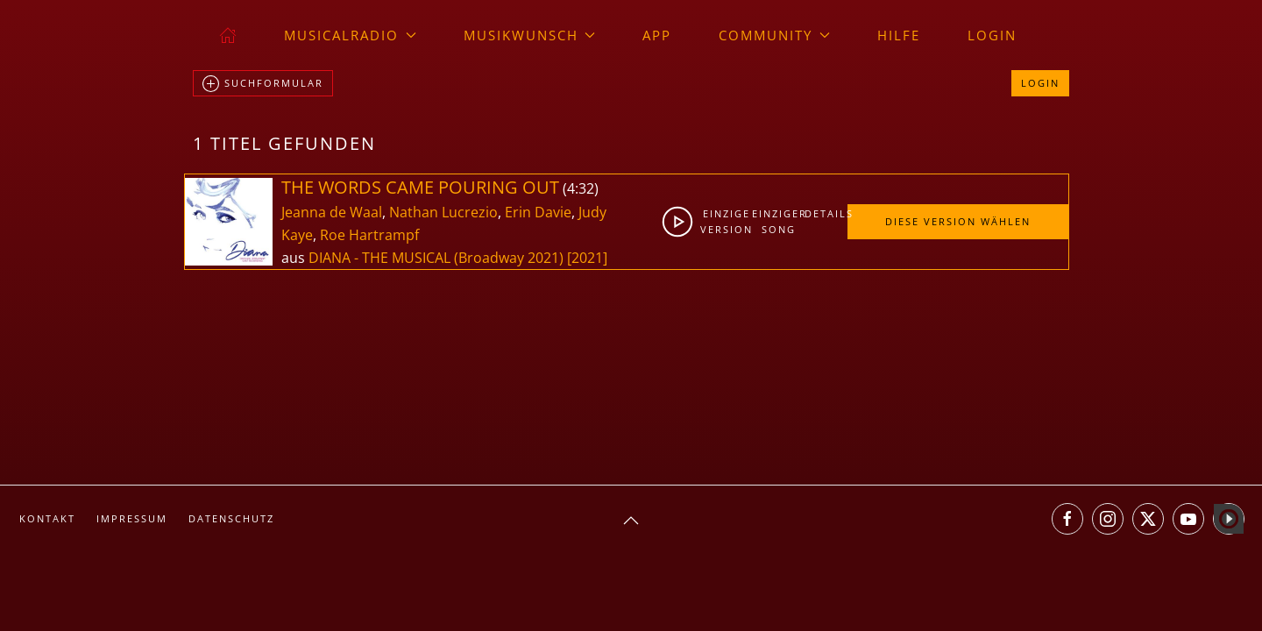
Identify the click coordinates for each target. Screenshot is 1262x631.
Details (826, 213)
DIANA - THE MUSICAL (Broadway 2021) (436, 257)
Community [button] (774, 35)
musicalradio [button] (350, 35)
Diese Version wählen (958, 221)
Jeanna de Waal (331, 212)
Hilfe (898, 35)
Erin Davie (538, 212)
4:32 (580, 188)
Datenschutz (231, 518)
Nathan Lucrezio (443, 212)
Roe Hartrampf (369, 235)
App (656, 35)
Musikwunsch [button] (530, 35)
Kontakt (47, 518)
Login (992, 35)
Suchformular (262, 84)
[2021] (587, 257)
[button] (631, 520)
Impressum (131, 518)
